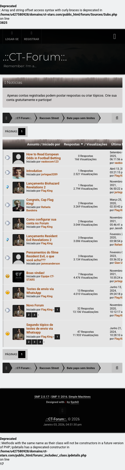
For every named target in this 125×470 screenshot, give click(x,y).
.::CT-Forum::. (56, 419)
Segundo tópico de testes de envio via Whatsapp (39, 328)
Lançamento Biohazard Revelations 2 (42, 185)
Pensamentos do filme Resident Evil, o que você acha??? (42, 256)
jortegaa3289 (49, 174)
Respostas (74, 144)
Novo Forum (35, 305)
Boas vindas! (35, 273)
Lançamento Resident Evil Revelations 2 (41, 238)
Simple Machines (80, 396)
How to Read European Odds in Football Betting (43, 156)
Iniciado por (51, 144)
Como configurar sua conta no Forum (41, 221)
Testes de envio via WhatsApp (40, 291)
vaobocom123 (50, 161)
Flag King (47, 190)
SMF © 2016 (59, 396)
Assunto (33, 144)
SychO (75, 402)
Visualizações (97, 144)
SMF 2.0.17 (41, 396)
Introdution (34, 171)
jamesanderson (50, 263)
